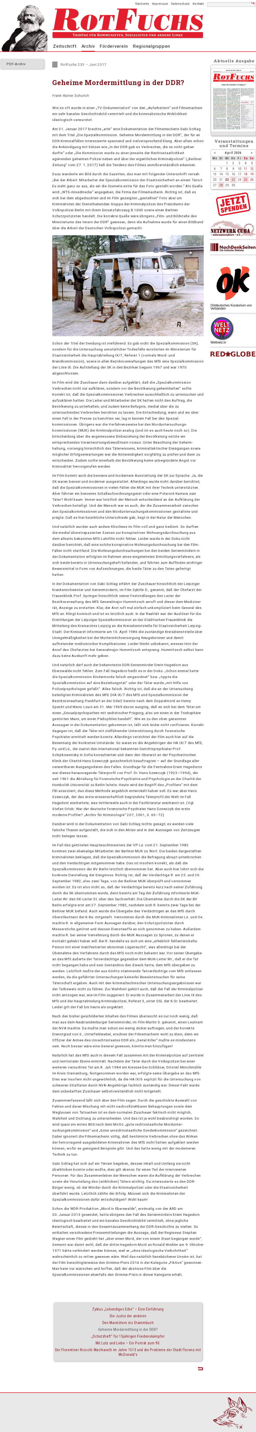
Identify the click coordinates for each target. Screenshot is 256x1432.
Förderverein (114, 46)
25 (245, 180)
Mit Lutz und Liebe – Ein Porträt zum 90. (128, 1343)
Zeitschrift (64, 46)
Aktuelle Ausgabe (234, 60)
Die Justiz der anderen (128, 1316)
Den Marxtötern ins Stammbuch (128, 1323)
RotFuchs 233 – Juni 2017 (84, 64)
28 (221, 185)
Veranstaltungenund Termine (234, 143)
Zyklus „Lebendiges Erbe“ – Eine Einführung (128, 1309)
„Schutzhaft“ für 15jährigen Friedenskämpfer (128, 1336)
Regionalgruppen (151, 46)
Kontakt (198, 3)
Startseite (142, 3)
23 (233, 180)
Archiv (88, 46)
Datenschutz (180, 3)
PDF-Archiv (16, 64)
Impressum (160, 3)
